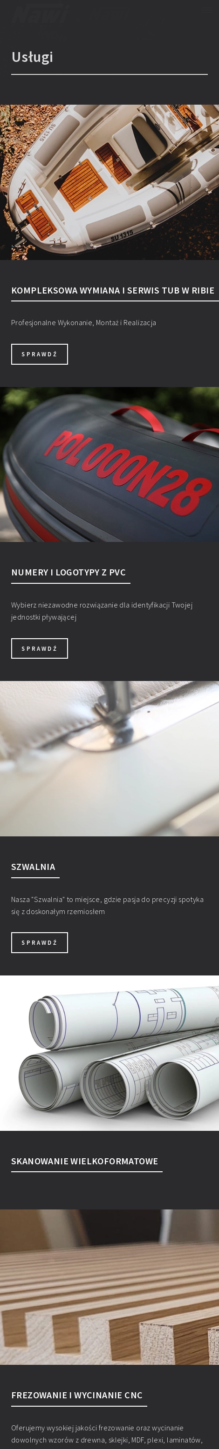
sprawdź (39, 354)
